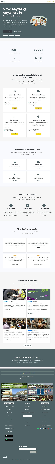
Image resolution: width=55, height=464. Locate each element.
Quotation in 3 (51, 1)
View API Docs (14, 133)
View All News (27, 345)
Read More (7, 312)
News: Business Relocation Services (36, 332)
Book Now (14, 108)
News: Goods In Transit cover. (35, 303)
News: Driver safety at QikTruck (11, 303)
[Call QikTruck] (53, 428)
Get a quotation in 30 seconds (27, 373)
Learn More (38, 133)
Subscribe (33, 452)
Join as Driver (38, 108)
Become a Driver (17, 31)
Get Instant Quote (7, 31)
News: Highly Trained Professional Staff (13, 332)
